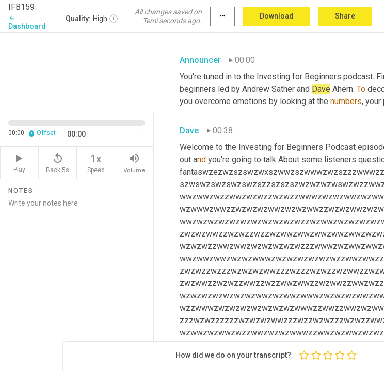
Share (345, 16)
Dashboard (27, 22)
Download (277, 16)
